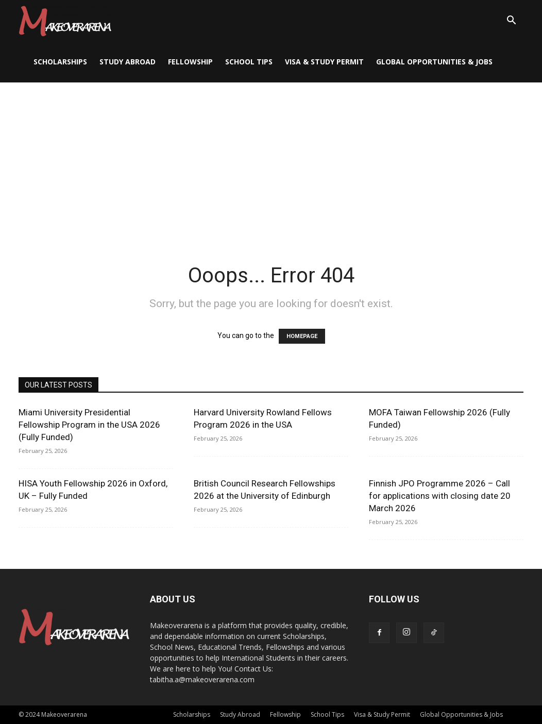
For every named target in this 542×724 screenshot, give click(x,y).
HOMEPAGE (301, 336)
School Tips (249, 61)
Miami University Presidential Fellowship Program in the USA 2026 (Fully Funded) (89, 424)
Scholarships (60, 61)
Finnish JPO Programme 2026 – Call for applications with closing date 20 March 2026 (440, 495)
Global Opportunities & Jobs (434, 61)
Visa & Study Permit (324, 61)
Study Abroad (127, 61)
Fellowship (190, 61)
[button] (511, 21)
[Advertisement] (271, 160)
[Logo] (65, 20)
